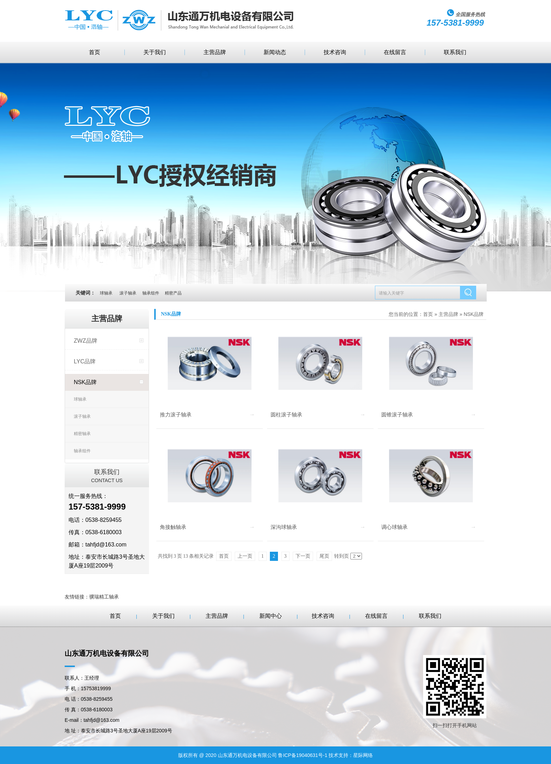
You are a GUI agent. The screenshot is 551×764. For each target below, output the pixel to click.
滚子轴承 (82, 416)
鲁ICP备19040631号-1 (302, 755)
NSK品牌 (85, 382)
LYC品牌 (85, 361)
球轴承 (80, 399)
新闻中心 (270, 616)
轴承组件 (82, 450)
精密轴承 (82, 433)
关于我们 (154, 52)
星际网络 (363, 755)
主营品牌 (214, 52)
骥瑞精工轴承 (104, 597)
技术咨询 (335, 52)
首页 (94, 52)
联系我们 (455, 52)
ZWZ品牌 (85, 341)
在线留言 (395, 52)
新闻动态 (275, 52)
